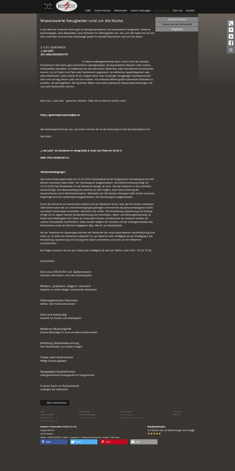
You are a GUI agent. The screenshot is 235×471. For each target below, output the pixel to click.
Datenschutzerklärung (91, 459)
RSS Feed (115, 459)
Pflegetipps (177, 433)
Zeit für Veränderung (88, 439)
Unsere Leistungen (87, 436)
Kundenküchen (46, 439)
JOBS (42, 433)
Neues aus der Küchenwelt (131, 439)
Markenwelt (84, 433)
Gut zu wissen (126, 433)
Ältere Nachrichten (54, 424)
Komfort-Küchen (127, 436)
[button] (54, 463)
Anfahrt (106, 459)
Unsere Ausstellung (48, 442)
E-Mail (65, 459)
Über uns (176, 436)
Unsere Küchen (47, 436)
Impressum (75, 459)
